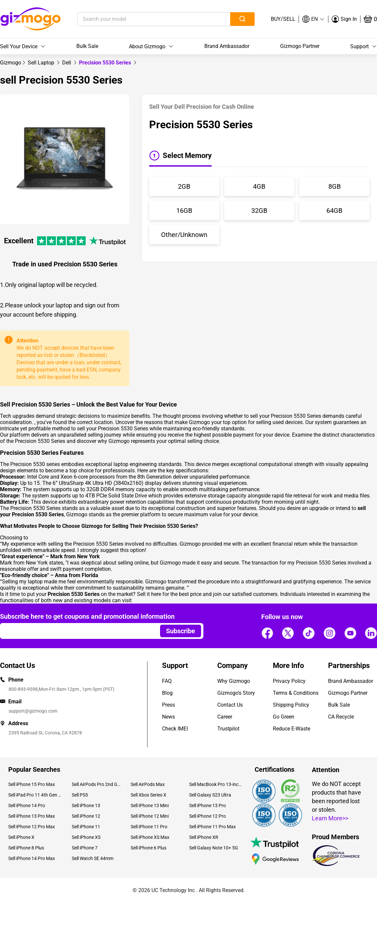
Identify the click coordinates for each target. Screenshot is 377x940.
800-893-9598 (23, 689)
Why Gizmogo (233, 681)
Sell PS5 (80, 795)
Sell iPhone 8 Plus (26, 847)
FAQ (167, 681)
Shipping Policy (291, 705)
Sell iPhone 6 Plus (148, 847)
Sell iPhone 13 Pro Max (31, 816)
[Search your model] (144, 19)
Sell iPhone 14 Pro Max (31, 858)
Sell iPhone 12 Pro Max (31, 826)
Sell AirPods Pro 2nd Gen (96, 784)
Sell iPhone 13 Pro (207, 805)
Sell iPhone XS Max (150, 837)
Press (168, 705)
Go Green (283, 717)
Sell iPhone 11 (86, 826)
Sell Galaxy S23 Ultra (210, 795)
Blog (167, 693)
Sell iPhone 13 (86, 805)
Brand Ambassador (226, 46)
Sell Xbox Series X (148, 795)
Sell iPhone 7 (85, 847)
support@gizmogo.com (33, 711)
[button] (313, 19)
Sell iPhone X (21, 837)
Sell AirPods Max (148, 784)
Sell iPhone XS (86, 837)
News (168, 717)
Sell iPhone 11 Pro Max (212, 826)
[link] (10, 62)
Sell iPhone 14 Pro (26, 805)
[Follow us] (267, 633)
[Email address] (77, 631)
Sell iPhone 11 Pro (149, 826)
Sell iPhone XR (203, 837)
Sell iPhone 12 (86, 816)
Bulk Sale (87, 46)
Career (224, 717)
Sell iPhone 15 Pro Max (31, 784)
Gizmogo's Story (236, 693)
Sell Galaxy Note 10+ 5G (213, 847)
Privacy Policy (289, 681)
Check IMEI (175, 728)
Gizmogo (10, 62)
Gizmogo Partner (299, 46)
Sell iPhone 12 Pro (207, 816)
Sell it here (149, 594)
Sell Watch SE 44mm (92, 858)
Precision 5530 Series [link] (105, 62)
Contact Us (230, 705)
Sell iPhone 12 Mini (150, 816)
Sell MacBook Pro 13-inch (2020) (216, 784)
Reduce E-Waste (291, 728)
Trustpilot (228, 728)
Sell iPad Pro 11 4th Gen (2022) (35, 795)
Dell (67, 62)
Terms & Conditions (295, 693)
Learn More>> (330, 818)
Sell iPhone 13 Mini (150, 805)
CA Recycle (341, 717)
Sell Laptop (42, 62)
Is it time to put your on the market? (68, 594)
